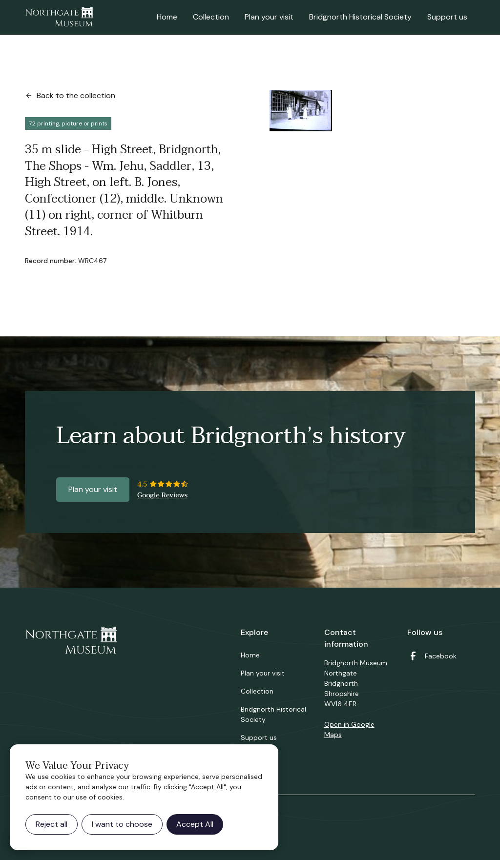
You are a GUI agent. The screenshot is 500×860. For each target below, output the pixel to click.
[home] (59, 17)
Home (167, 17)
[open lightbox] (301, 110)
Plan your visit (269, 17)
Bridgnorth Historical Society (360, 17)
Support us (447, 17)
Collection (211, 17)
